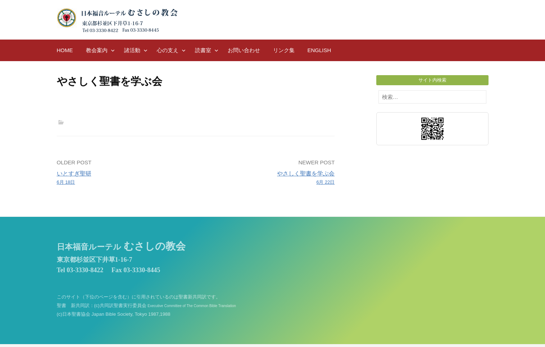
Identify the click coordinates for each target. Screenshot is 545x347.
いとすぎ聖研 (123, 178)
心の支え (167, 50)
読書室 (203, 50)
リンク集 (284, 50)
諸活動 (132, 50)
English (319, 50)
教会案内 (97, 50)
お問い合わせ (244, 50)
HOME (65, 50)
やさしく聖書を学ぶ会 (268, 178)
